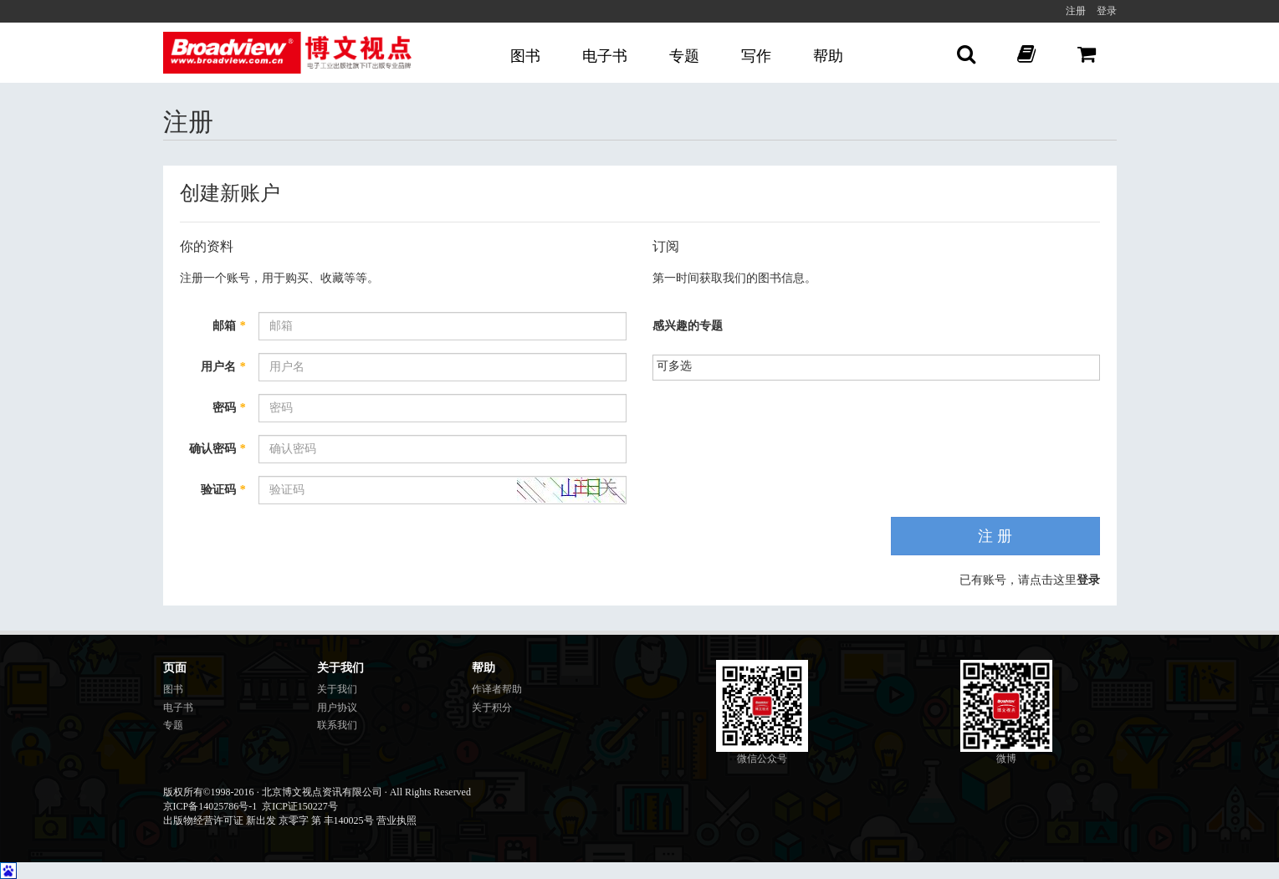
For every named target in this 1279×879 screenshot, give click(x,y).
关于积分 (492, 707)
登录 (1107, 11)
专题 (684, 56)
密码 (229, 407)
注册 (1076, 11)
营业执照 (396, 820)
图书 (525, 56)
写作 (756, 56)
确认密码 (217, 448)
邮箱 (229, 325)
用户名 (223, 366)
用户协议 (337, 707)
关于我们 (337, 689)
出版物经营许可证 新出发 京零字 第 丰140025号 (268, 820)
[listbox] (681, 366)
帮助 (828, 56)
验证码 (223, 489)
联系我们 (337, 725)
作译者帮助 (497, 689)
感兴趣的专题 (687, 325)
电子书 (604, 56)
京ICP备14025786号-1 (210, 806)
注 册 (995, 536)
